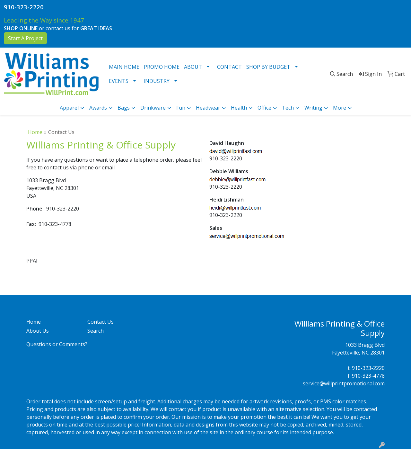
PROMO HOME (161, 66)
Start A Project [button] (25, 38)
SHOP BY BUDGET (268, 66)
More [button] (339, 107)
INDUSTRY (157, 81)
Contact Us (100, 321)
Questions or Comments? (56, 344)
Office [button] (264, 107)
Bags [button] (124, 107)
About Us (37, 330)
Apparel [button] (69, 107)
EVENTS (118, 81)
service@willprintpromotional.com (344, 383)
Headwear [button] (208, 107)
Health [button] (239, 107)
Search (95, 330)
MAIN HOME (124, 66)
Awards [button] (98, 107)
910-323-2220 (24, 7)
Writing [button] (313, 107)
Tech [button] (288, 107)
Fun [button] (180, 107)
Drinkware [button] (153, 107)
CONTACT (229, 66)
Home (35, 132)
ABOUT (193, 66)
